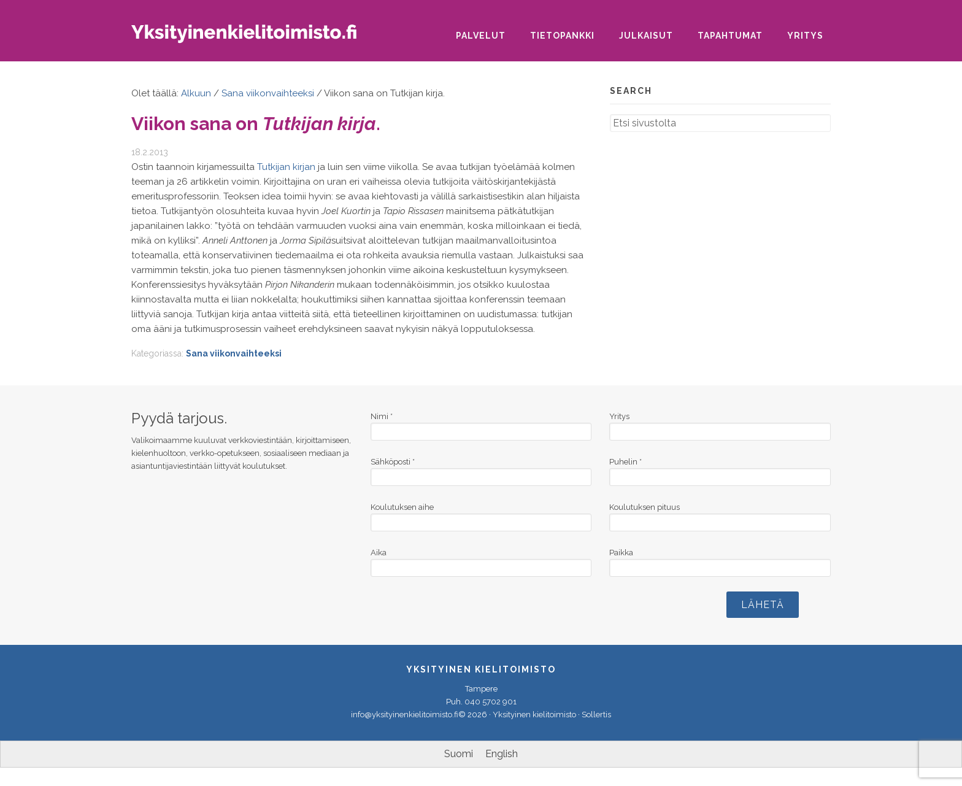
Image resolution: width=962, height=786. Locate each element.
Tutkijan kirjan (286, 166)
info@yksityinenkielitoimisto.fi (404, 714)
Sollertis (596, 714)
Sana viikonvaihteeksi (234, 353)
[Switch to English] (501, 754)
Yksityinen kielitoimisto (254, 38)
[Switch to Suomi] (458, 754)
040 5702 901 (490, 701)
